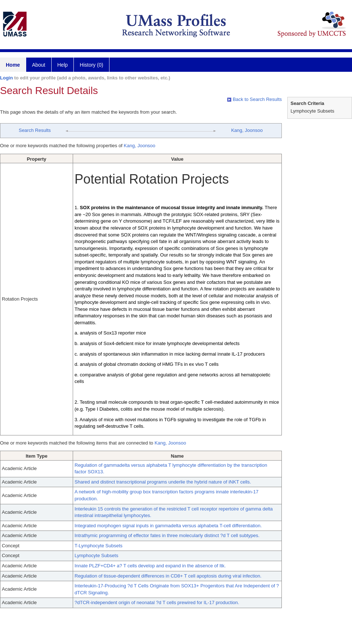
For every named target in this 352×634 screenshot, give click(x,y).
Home (13, 65)
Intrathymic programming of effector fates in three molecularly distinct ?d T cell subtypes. (167, 535)
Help (62, 65)
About (38, 65)
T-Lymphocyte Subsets (99, 545)
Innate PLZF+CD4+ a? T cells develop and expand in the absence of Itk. (150, 565)
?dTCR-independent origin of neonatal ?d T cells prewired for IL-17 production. (157, 602)
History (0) (91, 65)
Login (6, 78)
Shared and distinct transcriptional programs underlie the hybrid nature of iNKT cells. (163, 482)
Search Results (35, 130)
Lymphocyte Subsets (96, 555)
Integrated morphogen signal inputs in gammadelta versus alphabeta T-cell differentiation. (168, 525)
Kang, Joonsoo (247, 130)
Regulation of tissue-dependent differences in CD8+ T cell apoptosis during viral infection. (168, 576)
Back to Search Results (254, 99)
